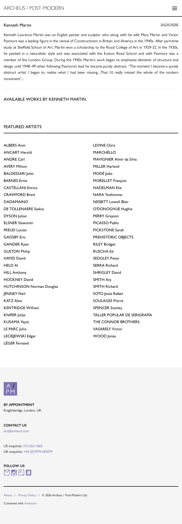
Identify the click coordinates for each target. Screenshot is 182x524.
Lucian (15, 230)
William (21, 307)
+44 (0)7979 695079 (38, 451)
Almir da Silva (115, 159)
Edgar (20, 336)
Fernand (16, 343)
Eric (15, 237)
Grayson (106, 216)
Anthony (15, 272)
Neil (14, 293)
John (19, 173)
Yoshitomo (107, 194)
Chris (104, 145)
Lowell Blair (111, 201)
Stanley (107, 307)
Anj (102, 279)
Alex (13, 300)
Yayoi (16, 321)
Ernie (15, 180)
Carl (14, 159)
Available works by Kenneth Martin (45, 99)
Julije (14, 315)
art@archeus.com (16, 431)
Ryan (16, 244)
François (109, 180)
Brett (19, 194)
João (102, 173)
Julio (15, 329)
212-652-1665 (33, 446)
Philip (17, 251)
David (14, 258)
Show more (169, 24)
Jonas (104, 336)
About (8, 495)
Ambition (30, 503)
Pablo (106, 223)
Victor (107, 329)
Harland (106, 166)
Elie (107, 187)
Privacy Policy (27, 495)
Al (11, 265)
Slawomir (18, 223)
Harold (18, 152)
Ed (103, 251)
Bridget (104, 244)
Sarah (108, 230)
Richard (105, 265)
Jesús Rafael (108, 293)
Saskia (24, 209)
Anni (14, 145)
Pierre (108, 300)
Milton (15, 166)
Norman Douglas (31, 286)
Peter (106, 258)
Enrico (20, 187)
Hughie (113, 209)
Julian (15, 216)
